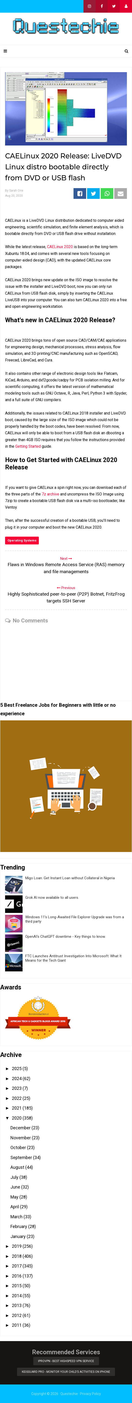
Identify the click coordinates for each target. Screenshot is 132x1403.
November (21, 1137)
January (18, 1236)
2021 (17, 1108)
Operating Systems (22, 540)
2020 (17, 1118)
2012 (17, 1315)
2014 (17, 1295)
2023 (17, 1088)
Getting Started (28, 446)
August (17, 1167)
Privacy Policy (90, 1394)
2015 (17, 1285)
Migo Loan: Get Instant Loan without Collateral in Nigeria (70, 878)
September (21, 1157)
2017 (17, 1265)
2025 (17, 1068)
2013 (17, 1305)
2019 (17, 1246)
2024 (17, 1078)
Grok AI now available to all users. (52, 897)
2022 (17, 1098)
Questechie (69, 1394)
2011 (17, 1325)
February (19, 1226)
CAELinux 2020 (60, 246)
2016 (17, 1275)
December (21, 1127)
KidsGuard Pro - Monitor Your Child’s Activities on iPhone (66, 1372)
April (15, 1206)
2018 (17, 1256)
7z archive (50, 494)
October (18, 1147)
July (14, 1177)
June (15, 1187)
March (17, 1216)
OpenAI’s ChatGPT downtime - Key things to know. (65, 936)
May (14, 1197)
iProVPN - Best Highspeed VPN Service (66, 1361)
